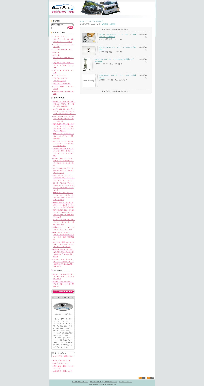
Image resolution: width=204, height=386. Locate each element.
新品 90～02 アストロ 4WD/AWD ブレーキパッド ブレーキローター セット (64, 178)
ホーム (82, 21)
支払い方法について (96, 381)
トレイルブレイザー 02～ (62, 49)
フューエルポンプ (97, 21)
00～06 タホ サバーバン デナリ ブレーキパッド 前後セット (63, 284)
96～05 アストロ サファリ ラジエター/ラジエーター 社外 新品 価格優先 (64, 104)
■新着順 (112, 24)
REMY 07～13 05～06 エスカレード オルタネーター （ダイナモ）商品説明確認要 (64, 205)
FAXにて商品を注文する (61, 360)
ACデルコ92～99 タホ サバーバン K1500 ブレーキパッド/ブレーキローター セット (64, 111)
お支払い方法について (61, 363)
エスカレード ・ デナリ (62, 42)
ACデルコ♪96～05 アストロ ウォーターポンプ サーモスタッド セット (64, 170)
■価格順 (105, 24)
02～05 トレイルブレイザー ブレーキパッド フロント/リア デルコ (64, 276)
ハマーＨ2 (56, 52)
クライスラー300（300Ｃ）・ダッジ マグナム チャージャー (63, 65)
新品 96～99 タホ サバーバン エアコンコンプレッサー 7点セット (63, 119)
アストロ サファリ (60, 36)
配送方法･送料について (110, 381)
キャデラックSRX (59, 81)
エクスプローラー (59, 75)
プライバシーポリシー (125, 381)
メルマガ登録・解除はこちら (63, 356)
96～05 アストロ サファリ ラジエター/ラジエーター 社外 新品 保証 (64, 222)
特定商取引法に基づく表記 (80, 381)
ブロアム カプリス (60, 78)
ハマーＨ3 (56, 55)
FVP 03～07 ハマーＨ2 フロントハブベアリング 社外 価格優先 (64, 136)
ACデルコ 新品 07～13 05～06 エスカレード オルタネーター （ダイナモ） (63, 244)
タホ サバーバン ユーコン (64, 39)
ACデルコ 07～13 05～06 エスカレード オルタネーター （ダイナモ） (63, 143)
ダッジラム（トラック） (62, 84)
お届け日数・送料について (62, 371)
